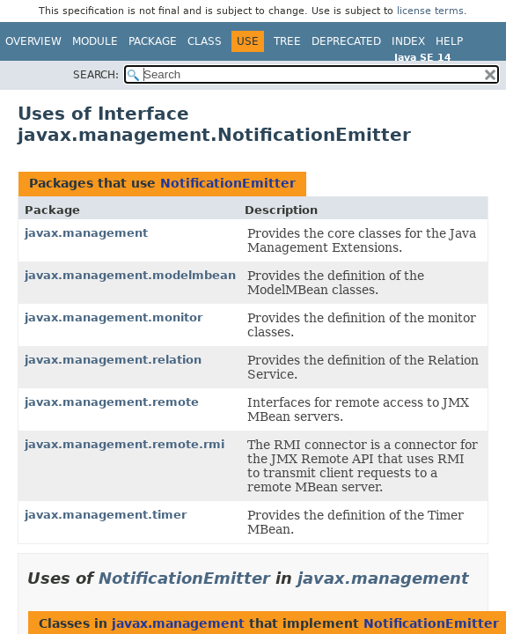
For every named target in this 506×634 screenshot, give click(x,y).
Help (449, 41)
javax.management (86, 233)
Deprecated (346, 41)
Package (152, 41)
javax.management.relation (113, 359)
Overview (33, 41)
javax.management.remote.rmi (124, 444)
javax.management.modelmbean (130, 275)
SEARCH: (96, 75)
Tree (287, 41)
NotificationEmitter (228, 183)
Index (408, 41)
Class (204, 41)
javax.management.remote (112, 402)
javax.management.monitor (113, 317)
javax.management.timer (106, 514)
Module (95, 41)
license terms (430, 11)
